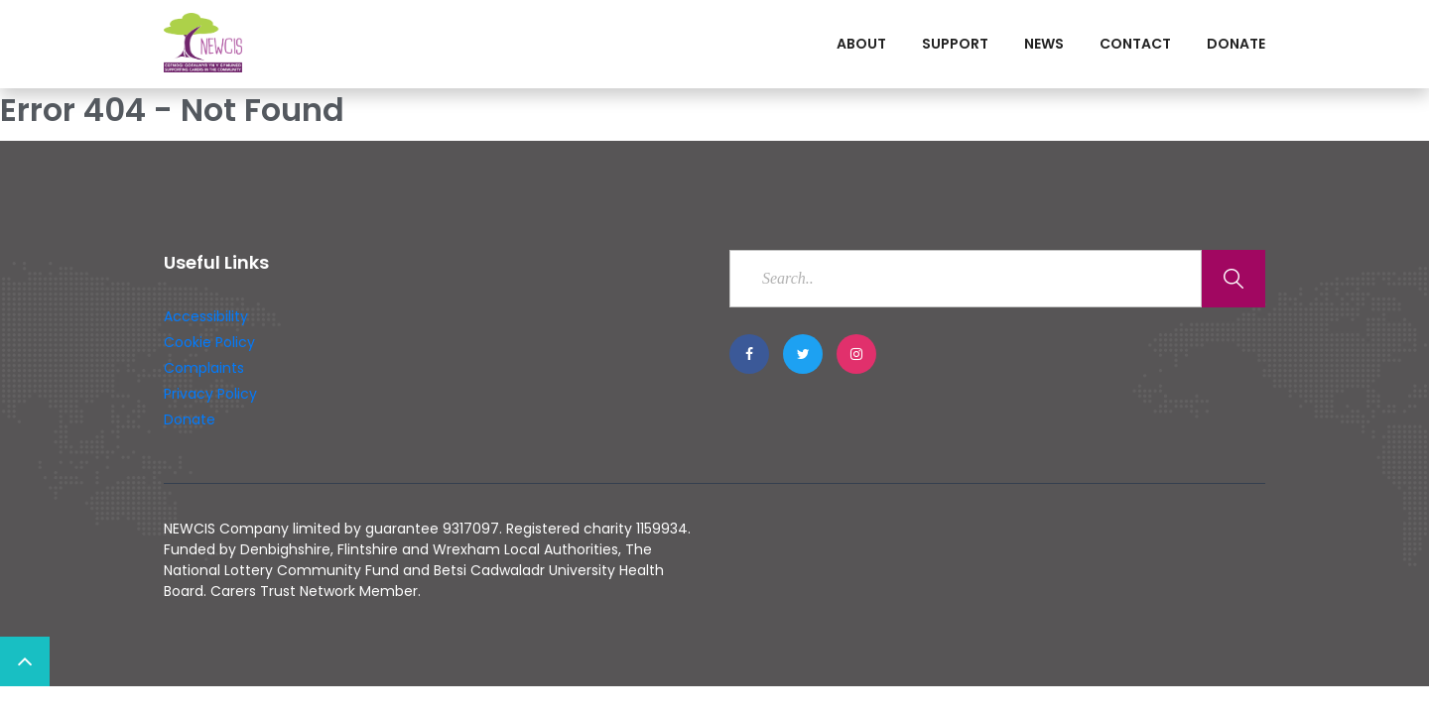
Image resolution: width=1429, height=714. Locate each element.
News (1044, 44)
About (861, 44)
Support (955, 44)
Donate (1236, 44)
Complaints (204, 368)
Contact (1135, 44)
